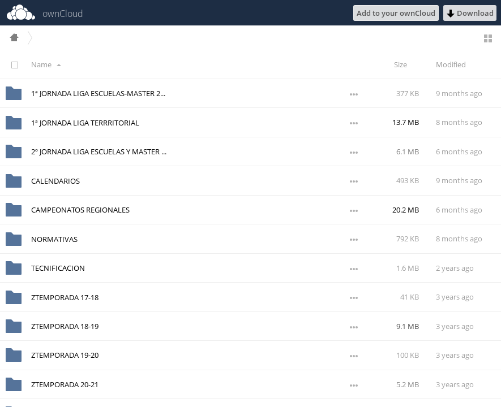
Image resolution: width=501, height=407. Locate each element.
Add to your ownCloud (396, 13)
